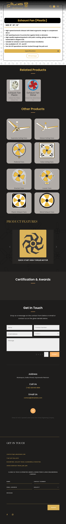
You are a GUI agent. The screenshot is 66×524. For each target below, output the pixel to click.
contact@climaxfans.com (33, 398)
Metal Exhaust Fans (47, 212)
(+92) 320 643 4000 (33, 388)
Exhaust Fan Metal (33, 93)
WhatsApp (32, 56)
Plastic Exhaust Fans (19, 212)
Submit (54, 354)
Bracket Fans (19, 188)
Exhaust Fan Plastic (14, 93)
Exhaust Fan (12, 98)
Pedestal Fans (19, 162)
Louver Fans (46, 188)
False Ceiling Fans (46, 162)
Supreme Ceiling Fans (19, 138)
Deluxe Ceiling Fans (47, 138)
